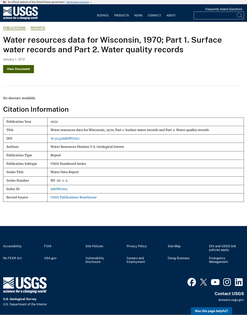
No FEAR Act (12, 258)
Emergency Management (218, 260)
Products (121, 15)
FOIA (48, 246)
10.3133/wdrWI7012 (65, 138)
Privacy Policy (137, 246)
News (138, 15)
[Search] (240, 15)
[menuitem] (103, 13)
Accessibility (12, 246)
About (171, 15)
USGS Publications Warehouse (74, 197)
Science (103, 15)
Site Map (174, 246)
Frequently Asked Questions (223, 9)
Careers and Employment (136, 260)
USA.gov (50, 258)
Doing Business (178, 258)
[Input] (219, 15)
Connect (154, 15)
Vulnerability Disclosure (94, 260)
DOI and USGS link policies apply (222, 248)
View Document (18, 69)
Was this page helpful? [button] (211, 311)
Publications (14, 28)
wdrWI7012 (59, 189)
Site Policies (94, 246)
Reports (38, 28)
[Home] (20, 18)
